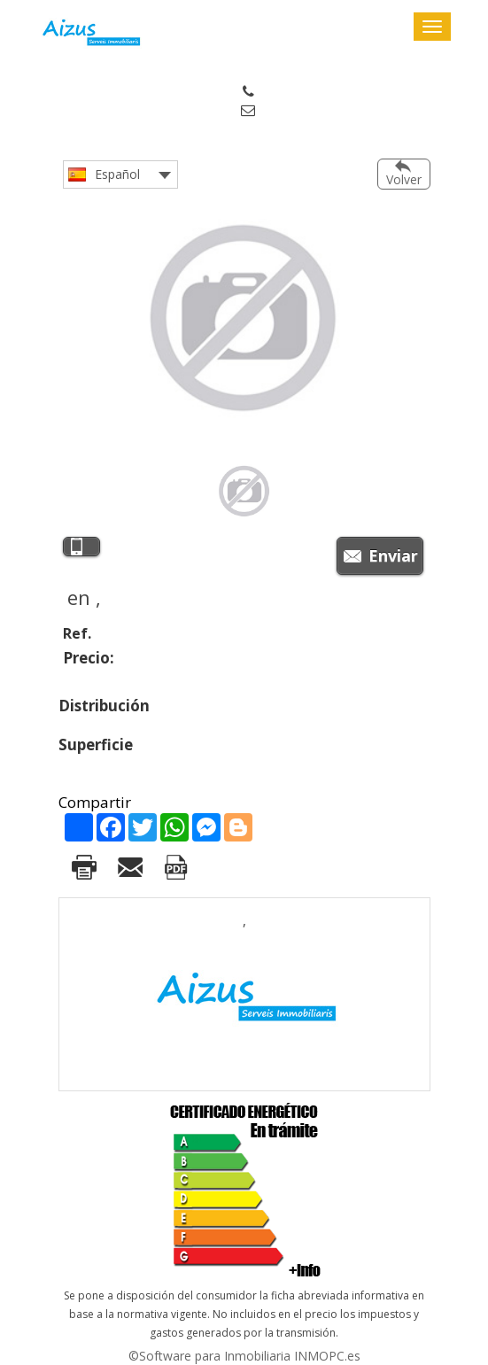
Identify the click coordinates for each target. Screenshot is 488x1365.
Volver (404, 179)
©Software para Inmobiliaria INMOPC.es (244, 1355)
